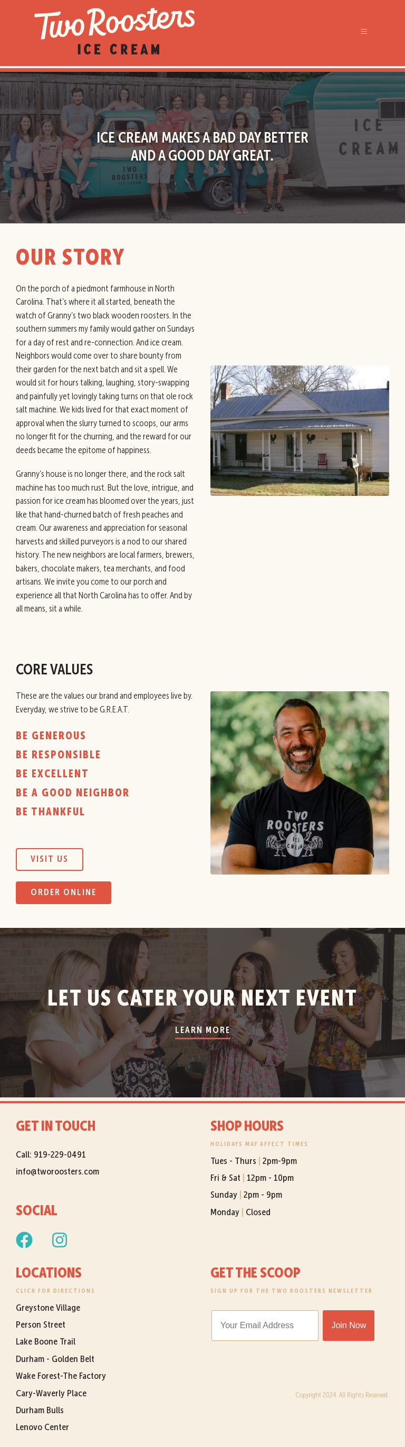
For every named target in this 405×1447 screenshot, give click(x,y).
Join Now (348, 1325)
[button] (363, 31)
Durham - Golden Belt (55, 1359)
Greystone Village (48, 1308)
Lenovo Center (42, 1427)
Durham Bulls (40, 1410)
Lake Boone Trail (45, 1342)
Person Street (40, 1325)
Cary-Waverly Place (52, 1393)
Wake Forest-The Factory (61, 1376)
